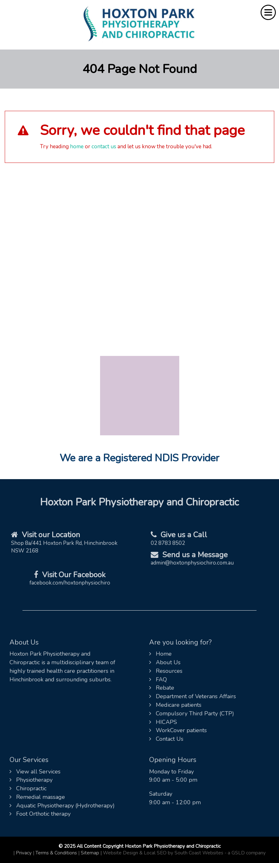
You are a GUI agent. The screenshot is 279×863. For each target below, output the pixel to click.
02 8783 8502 (168, 543)
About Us (165, 662)
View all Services (35, 771)
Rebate (161, 688)
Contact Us (166, 739)
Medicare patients (175, 705)
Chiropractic (28, 788)
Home (160, 654)
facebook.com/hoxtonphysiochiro (69, 582)
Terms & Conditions (56, 853)
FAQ (158, 679)
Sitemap (90, 853)
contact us (104, 146)
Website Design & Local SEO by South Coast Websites (163, 853)
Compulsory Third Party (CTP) (191, 713)
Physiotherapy (31, 780)
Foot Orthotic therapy (40, 814)
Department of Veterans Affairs (192, 696)
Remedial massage (37, 797)
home (77, 146)
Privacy (24, 853)
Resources (165, 671)
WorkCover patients (178, 730)
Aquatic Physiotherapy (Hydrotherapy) (62, 805)
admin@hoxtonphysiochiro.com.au (192, 562)
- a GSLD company (245, 853)
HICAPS (163, 722)
